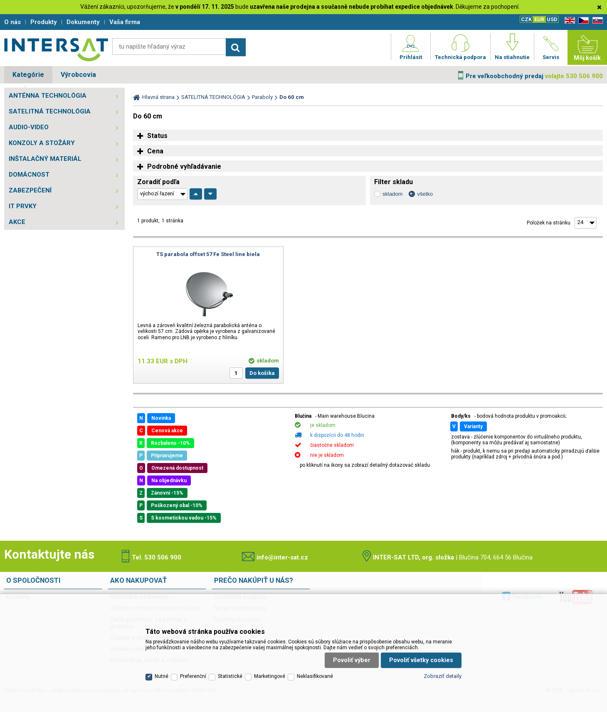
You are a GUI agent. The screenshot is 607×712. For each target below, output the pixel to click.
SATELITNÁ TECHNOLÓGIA (50, 111)
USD (552, 19)
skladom (392, 194)
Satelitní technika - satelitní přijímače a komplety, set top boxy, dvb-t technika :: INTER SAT (56, 49)
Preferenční (193, 676)
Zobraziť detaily (442, 676)
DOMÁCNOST (29, 174)
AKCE (17, 222)
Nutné (161, 676)
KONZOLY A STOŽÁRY (42, 143)
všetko (425, 194)
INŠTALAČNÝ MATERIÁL (45, 159)
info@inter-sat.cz (282, 557)
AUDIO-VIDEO (29, 127)
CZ (582, 20)
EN (568, 20)
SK (596, 20)
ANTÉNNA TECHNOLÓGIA (47, 95)
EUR (539, 19)
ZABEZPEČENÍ (30, 190)
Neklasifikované (315, 676)
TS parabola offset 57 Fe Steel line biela (208, 254)
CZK (526, 19)
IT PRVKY (23, 206)
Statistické (230, 676)
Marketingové (269, 676)
